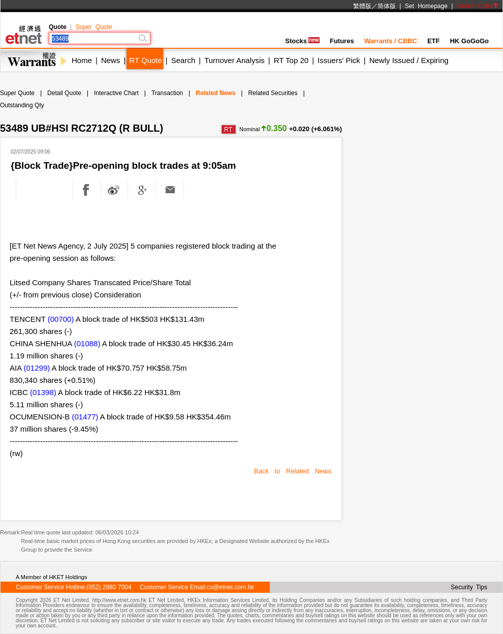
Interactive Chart (116, 93)
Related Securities (272, 93)
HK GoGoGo (469, 41)
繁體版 (362, 6)
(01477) (85, 416)
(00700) (61, 319)
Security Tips (469, 587)
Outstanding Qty (22, 105)
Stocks (302, 41)
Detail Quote (64, 93)
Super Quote (93, 27)
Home (82, 60)
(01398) (43, 392)
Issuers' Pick (339, 60)
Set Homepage (426, 6)
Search (183, 60)
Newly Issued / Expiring (409, 60)
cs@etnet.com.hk (230, 587)
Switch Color (477, 6)
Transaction (167, 93)
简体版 (387, 6)
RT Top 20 (291, 60)
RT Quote (145, 60)
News (110, 60)
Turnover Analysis (234, 60)
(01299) (37, 368)
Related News (215, 93)
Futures (342, 41)
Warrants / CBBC (390, 41)
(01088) (87, 343)
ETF (433, 41)
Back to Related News (292, 471)
